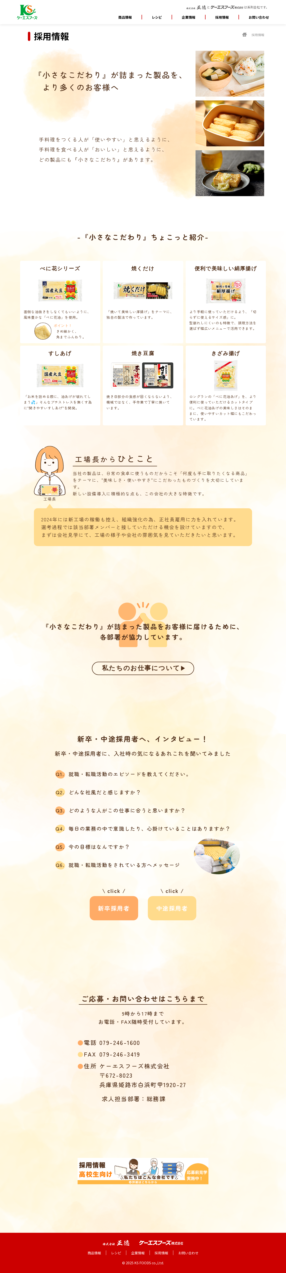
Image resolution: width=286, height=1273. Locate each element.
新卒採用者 (114, 908)
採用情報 (222, 17)
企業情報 (138, 1252)
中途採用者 (172, 908)
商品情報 (125, 17)
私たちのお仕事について (138, 668)
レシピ (157, 17)
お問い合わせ (259, 17)
